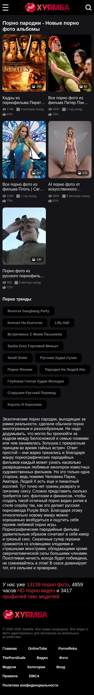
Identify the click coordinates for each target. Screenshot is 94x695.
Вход (60, 667)
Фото (63, 658)
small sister (18, 358)
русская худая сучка (58, 358)
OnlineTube (37, 648)
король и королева (25, 404)
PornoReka (67, 648)
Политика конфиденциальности (30, 685)
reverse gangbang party (28, 311)
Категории (36, 667)
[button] (6, 7)
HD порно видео (36, 590)
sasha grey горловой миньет (33, 346)
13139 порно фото (48, 584)
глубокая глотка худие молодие (36, 381)
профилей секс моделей (31, 596)
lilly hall (62, 323)
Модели (9, 667)
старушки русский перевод (32, 393)
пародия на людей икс (65, 370)
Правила (10, 676)
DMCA (34, 676)
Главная (10, 648)
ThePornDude (14, 658)
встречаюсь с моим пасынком (35, 334)
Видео (42, 658)
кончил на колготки (25, 323)
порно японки (20, 370)
